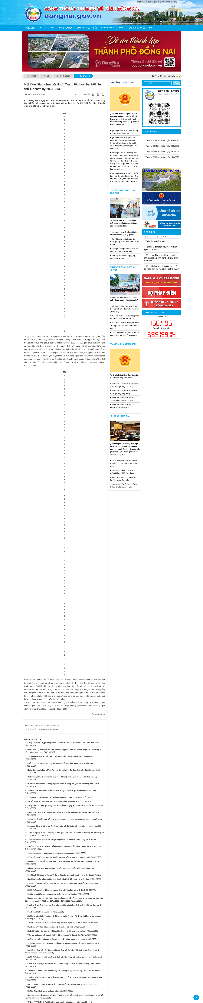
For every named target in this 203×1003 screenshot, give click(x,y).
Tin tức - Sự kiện (47, 28)
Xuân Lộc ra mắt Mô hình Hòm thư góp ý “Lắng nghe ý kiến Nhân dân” (57, 519)
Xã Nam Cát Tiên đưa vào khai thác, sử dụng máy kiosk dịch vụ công (56, 928)
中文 (175, 2)
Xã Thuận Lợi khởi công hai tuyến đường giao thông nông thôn (54, 394)
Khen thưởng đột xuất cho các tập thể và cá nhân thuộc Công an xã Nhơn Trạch (61, 659)
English (140, 2)
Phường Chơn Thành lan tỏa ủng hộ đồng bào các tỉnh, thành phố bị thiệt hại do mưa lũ (64, 502)
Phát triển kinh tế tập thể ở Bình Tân (42, 733)
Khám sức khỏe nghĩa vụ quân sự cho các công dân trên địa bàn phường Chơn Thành (63, 560)
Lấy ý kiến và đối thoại (140, 28)
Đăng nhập (120, 944)
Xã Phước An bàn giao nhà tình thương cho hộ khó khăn (51, 846)
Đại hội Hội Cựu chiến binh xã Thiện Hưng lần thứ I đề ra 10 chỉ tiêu (55, 872)
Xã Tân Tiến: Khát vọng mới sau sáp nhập (45, 588)
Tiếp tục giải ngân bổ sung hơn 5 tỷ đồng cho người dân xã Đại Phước (57, 532)
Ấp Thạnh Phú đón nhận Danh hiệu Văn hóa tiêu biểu (49, 686)
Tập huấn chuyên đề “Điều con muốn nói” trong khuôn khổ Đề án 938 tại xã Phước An (63, 540)
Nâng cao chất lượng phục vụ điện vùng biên (46, 737)
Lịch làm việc (151, 131)
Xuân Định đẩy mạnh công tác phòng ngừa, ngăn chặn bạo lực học (55, 811)
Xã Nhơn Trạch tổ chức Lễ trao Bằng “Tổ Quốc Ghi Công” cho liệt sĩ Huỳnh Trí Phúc (62, 741)
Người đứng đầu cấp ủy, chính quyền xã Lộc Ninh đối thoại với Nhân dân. (58, 476)
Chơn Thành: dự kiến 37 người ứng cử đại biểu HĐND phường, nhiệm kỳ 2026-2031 (62, 581)
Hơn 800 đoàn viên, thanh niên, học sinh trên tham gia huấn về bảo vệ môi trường (61, 907)
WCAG (121, 28)
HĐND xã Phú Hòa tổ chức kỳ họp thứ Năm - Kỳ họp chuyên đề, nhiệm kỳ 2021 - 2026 (63, 380)
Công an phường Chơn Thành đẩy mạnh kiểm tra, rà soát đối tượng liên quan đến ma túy (64, 833)
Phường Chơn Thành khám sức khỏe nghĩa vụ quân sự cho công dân (56, 876)
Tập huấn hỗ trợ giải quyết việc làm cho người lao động (50, 759)
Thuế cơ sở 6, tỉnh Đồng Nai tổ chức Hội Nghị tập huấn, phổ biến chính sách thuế (61, 387)
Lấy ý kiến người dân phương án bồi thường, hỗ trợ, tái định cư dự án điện (58, 454)
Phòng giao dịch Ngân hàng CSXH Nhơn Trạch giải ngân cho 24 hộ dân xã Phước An (63, 409)
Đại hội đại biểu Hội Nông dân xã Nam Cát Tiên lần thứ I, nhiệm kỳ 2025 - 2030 (60, 932)
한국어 (156, 2)
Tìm (176, 83)
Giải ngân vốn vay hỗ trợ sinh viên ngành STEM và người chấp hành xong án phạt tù (63, 458)
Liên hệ (109, 944)
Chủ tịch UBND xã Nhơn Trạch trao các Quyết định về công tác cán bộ (56, 715)
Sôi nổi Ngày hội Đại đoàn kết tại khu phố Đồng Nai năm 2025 (53, 398)
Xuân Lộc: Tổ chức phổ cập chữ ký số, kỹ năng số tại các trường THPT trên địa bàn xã (63, 567)
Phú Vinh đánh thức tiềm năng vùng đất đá (45, 691)
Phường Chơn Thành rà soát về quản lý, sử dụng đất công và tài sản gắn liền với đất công (65, 641)
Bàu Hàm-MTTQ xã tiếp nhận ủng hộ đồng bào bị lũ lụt (50, 524)
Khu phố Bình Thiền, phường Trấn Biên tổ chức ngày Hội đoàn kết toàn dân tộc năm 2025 (65, 402)
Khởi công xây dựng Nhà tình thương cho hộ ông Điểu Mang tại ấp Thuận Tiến (60, 360)
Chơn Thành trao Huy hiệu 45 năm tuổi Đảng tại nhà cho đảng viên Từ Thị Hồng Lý (62, 374)
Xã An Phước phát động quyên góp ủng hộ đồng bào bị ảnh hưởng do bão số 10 (61, 901)
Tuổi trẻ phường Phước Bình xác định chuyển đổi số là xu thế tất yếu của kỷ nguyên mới (64, 783)
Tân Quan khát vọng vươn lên (39, 509)
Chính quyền (66, 28)
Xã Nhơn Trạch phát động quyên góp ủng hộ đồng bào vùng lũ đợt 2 (56, 487)
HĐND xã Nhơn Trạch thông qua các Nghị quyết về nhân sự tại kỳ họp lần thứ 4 (60, 630)
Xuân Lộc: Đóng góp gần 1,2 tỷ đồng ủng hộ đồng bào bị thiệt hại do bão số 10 (60, 701)
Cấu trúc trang (96, 944)
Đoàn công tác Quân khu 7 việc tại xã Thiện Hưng (48, 868)
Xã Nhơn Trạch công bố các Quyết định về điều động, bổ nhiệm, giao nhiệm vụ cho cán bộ (65, 554)
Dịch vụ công (107, 28)
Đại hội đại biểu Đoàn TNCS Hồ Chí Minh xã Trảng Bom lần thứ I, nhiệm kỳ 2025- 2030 (63, 894)
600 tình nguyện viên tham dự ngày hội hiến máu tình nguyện (53, 648)
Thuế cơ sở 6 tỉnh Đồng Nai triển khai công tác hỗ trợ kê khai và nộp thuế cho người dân (64, 574)
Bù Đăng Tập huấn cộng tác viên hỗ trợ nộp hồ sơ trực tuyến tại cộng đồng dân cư (62, 719)
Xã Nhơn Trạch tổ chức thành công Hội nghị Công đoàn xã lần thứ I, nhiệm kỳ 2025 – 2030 (65, 797)
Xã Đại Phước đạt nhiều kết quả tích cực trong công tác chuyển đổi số (57, 626)
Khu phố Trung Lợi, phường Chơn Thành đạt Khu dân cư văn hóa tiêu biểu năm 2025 (63, 339)
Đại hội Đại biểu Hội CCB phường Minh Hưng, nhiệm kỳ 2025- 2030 (55, 828)
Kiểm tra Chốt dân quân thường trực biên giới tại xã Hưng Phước (54, 864)
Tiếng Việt (166, 2)
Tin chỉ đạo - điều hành (121, 83)
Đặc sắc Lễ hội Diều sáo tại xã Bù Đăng (44, 606)
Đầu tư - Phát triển (87, 28)
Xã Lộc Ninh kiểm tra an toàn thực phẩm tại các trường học (52, 491)
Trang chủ (29, 28)
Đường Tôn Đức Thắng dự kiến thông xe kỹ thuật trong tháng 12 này (56, 536)
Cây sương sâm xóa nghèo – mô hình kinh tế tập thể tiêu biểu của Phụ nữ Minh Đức (62, 914)
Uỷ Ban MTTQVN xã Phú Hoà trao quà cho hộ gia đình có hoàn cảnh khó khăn (60, 599)
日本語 (148, 2)
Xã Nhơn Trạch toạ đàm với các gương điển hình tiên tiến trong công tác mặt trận (61, 436)
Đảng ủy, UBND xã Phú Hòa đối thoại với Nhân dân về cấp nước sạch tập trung (60, 465)
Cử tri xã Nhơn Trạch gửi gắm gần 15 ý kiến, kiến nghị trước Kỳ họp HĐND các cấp (62, 652)
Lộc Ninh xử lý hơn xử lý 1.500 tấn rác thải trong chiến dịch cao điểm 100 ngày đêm (62, 480)
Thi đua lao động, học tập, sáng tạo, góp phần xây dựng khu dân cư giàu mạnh (60, 353)
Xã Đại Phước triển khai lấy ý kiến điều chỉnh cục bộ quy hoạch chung (56, 528)
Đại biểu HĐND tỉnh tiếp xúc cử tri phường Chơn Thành (51, 748)
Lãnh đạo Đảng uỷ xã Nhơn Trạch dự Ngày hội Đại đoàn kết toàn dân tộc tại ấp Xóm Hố (64, 423)
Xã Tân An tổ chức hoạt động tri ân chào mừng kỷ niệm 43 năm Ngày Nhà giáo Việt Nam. (64, 416)
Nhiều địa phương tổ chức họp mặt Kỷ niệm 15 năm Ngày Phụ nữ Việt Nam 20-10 (61, 880)
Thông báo (150, 232)
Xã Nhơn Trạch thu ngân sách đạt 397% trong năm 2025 (50, 450)
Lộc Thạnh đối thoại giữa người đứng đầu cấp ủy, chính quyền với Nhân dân (59, 472)
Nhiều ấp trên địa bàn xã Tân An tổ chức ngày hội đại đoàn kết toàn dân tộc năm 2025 (63, 367)
